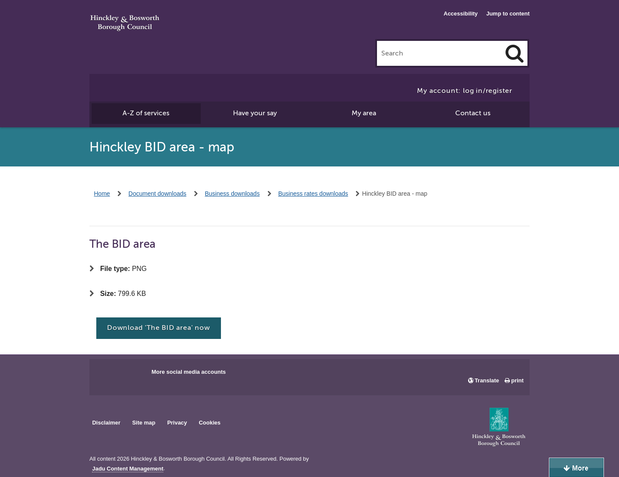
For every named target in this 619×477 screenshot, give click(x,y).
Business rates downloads (313, 193)
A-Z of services (146, 113)
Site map (143, 422)
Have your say (255, 113)
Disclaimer (106, 422)
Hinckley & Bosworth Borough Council (124, 24)
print (517, 380)
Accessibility (461, 13)
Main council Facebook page (104, 374)
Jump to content (508, 13)
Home (102, 193)
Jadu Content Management (127, 469)
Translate (487, 380)
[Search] (514, 53)
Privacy (177, 422)
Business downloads (232, 193)
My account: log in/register (464, 91)
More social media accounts (188, 372)
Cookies (210, 422)
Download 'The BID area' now (158, 328)
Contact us (472, 113)
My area (364, 113)
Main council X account (131, 374)
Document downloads (158, 193)
